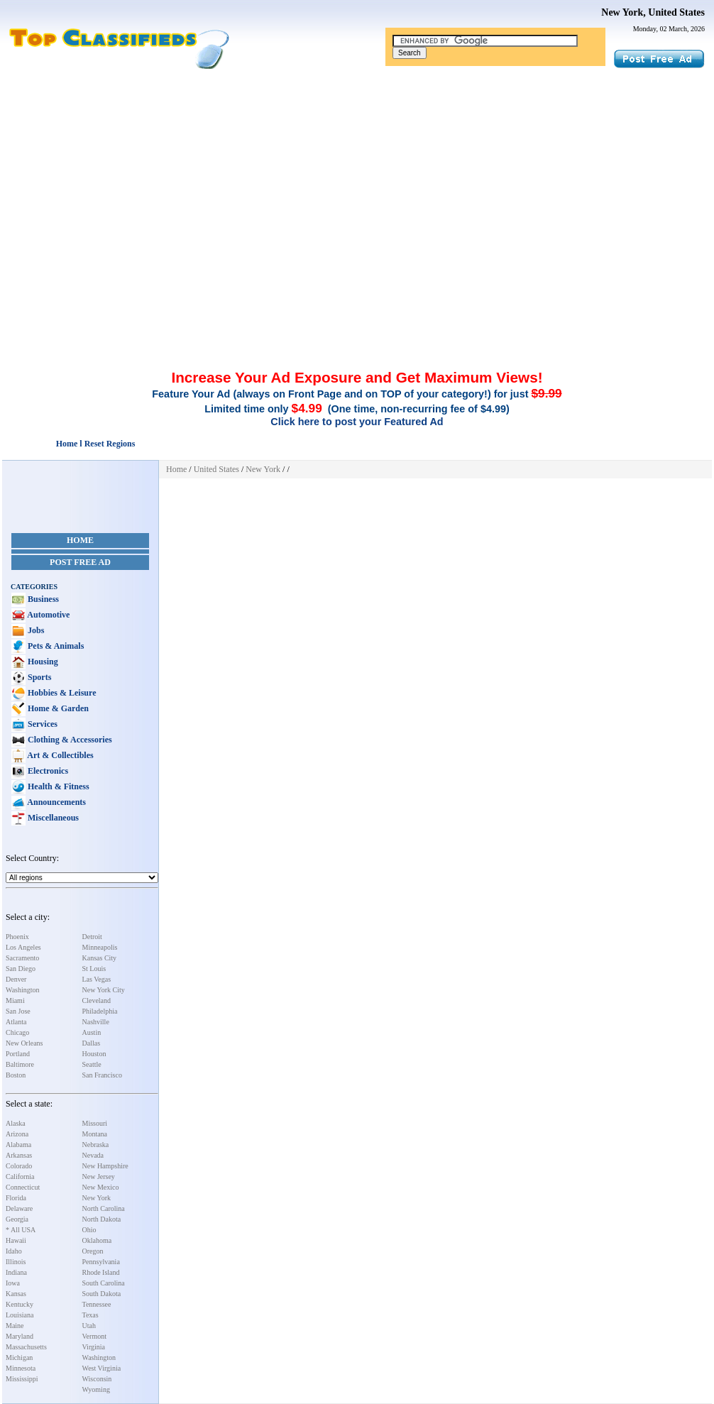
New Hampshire (105, 1166)
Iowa (13, 1283)
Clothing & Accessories (69, 740)
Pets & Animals (55, 646)
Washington (23, 990)
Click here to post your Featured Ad (356, 421)
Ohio (89, 1230)
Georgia (17, 1219)
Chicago (17, 1032)
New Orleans (24, 1043)
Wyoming (96, 1389)
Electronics (47, 771)
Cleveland (96, 1000)
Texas (90, 1315)
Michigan (19, 1357)
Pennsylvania (101, 1262)
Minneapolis (100, 947)
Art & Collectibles (60, 755)
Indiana (16, 1272)
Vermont (94, 1336)
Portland (18, 1054)
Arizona (17, 1134)
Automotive (48, 615)
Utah (89, 1325)
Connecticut (23, 1187)
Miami (15, 1000)
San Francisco (102, 1075)
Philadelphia (100, 1011)
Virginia (94, 1347)
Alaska (16, 1123)
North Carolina (103, 1208)
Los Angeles (23, 947)
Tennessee (96, 1304)
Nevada (93, 1155)
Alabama (18, 1144)
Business (42, 599)
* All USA (20, 1230)
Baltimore (20, 1064)
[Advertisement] (357, 176)
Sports (38, 677)
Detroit (92, 936)
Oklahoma (97, 1240)
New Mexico (100, 1187)
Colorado (19, 1166)
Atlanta (16, 1022)
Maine (15, 1325)
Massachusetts (26, 1347)
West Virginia (101, 1368)
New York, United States (653, 12)
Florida (16, 1198)
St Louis (94, 968)
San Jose (18, 1011)
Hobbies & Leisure (61, 693)
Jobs (35, 630)
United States (216, 469)
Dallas (91, 1043)
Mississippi (22, 1379)
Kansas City (99, 958)
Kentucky (19, 1304)
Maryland (19, 1336)
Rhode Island (101, 1272)
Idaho (14, 1251)
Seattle (91, 1064)
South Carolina (103, 1283)
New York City (103, 990)
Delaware (19, 1208)
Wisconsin (97, 1379)
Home (80, 540)
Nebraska (95, 1144)
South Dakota (101, 1294)
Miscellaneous (52, 818)
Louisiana (19, 1315)
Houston (94, 1054)
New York (96, 1198)
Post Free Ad (80, 562)
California (20, 1176)
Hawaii (16, 1240)
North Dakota (101, 1219)
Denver (16, 979)
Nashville (95, 1022)
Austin (91, 1032)
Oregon (93, 1251)
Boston (16, 1075)
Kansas (16, 1294)
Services (41, 724)
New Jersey (98, 1176)
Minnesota (20, 1368)
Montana (95, 1134)
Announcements (56, 802)
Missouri (95, 1123)
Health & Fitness (57, 786)
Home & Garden (57, 708)
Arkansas (19, 1155)
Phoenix (17, 936)
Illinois (16, 1262)
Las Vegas (96, 979)
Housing (42, 662)
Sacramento (22, 958)
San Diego (20, 968)
